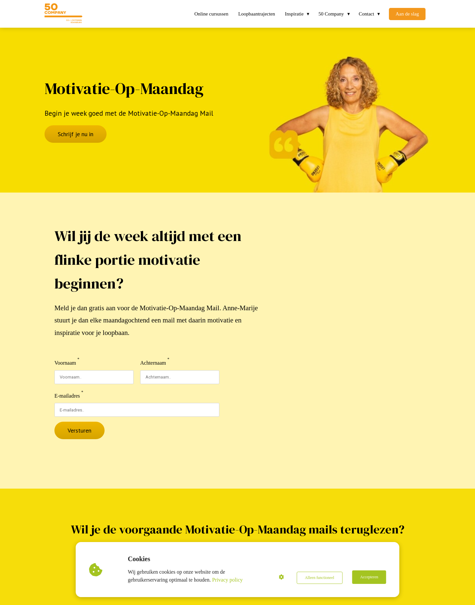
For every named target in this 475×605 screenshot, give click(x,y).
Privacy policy (228, 580)
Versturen (79, 430)
